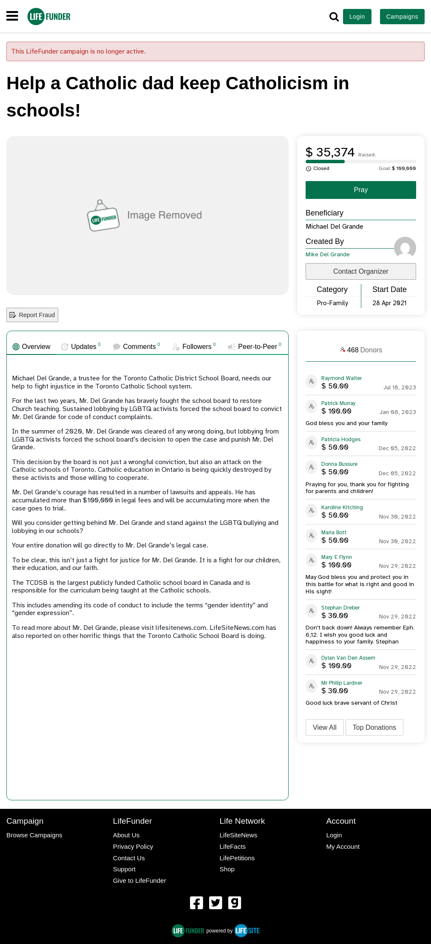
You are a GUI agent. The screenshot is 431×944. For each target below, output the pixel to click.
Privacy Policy (133, 846)
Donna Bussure (339, 464)
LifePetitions (237, 858)
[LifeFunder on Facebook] (196, 903)
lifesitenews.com (181, 628)
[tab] (31, 347)
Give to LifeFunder (139, 880)
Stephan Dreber (340, 607)
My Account (343, 846)
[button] (334, 16)
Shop (227, 869)
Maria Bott (333, 532)
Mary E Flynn (336, 557)
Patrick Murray (338, 403)
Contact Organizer (360, 271)
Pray (361, 189)
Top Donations (374, 727)
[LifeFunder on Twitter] (215, 903)
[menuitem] (196, 904)
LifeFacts (233, 846)
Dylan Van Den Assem (348, 658)
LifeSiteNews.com (237, 628)
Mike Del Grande (328, 254)
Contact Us (129, 858)
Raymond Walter (341, 378)
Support (124, 869)
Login (357, 16)
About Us (126, 835)
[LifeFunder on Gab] (234, 903)
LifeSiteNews (239, 835)
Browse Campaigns (34, 835)
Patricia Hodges (340, 439)
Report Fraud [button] (32, 315)
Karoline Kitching (342, 507)
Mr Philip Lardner (341, 683)
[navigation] (12, 17)
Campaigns (402, 16)
